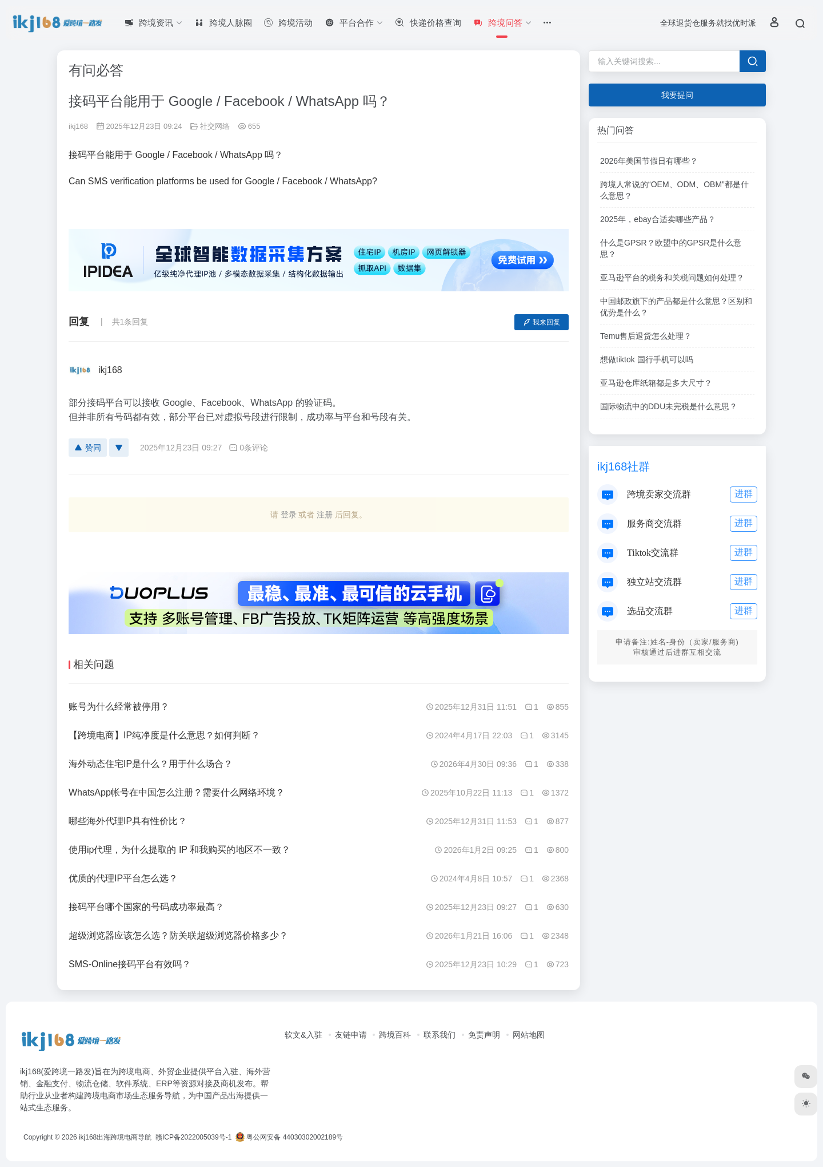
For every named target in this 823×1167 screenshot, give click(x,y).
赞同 (87, 447)
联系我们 (440, 1034)
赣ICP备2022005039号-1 (193, 1137)
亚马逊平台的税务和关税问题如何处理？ (672, 277)
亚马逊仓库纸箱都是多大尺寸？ (656, 382)
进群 (743, 494)
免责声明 (484, 1034)
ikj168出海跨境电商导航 (115, 1137)
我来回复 (541, 322)
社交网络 (215, 126)
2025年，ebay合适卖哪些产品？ (658, 219)
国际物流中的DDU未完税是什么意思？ (668, 406)
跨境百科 (395, 1034)
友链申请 (351, 1034)
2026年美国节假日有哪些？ (649, 160)
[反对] (119, 447)
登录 (289, 514)
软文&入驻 (303, 1034)
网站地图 (529, 1034)
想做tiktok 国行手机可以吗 (646, 359)
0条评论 (248, 448)
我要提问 (677, 95)
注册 (325, 514)
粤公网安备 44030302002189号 (289, 1137)
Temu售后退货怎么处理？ (646, 336)
